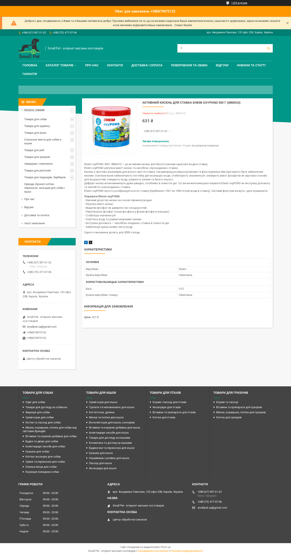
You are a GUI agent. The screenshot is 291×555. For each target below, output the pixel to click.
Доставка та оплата (36, 215)
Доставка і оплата (147, 65)
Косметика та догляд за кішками (110, 442)
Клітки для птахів (164, 417)
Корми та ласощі (227, 402)
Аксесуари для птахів (167, 407)
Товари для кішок (35, 132)
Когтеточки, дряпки (101, 412)
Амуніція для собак (37, 412)
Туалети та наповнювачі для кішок (111, 407)
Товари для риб (34, 150)
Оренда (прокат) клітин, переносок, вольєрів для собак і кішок (44, 187)
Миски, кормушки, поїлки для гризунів (241, 412)
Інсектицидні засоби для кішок (109, 432)
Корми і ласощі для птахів (169, 402)
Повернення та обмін (189, 65)
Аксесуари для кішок (103, 468)
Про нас (92, 65)
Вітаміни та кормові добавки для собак (51, 436)
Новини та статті (251, 65)
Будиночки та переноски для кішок (112, 447)
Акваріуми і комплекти (38, 163)
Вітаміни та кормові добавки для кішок (114, 427)
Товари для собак (35, 119)
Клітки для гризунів (229, 417)
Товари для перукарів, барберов (45, 177)
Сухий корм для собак (39, 417)
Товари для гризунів (37, 157)
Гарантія (30, 74)
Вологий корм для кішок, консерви (112, 422)
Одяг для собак (35, 402)
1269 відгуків (239, 2)
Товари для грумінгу (37, 126)
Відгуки (222, 65)
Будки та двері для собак (41, 441)
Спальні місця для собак (41, 466)
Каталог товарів (59, 65)
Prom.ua (166, 547)
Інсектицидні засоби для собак (45, 446)
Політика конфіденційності (187, 550)
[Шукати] (268, 48)
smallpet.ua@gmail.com (42, 326)
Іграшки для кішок (101, 453)
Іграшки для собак (37, 451)
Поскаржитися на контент (153, 550)
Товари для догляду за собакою (46, 407)
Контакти (115, 65)
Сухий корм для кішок (103, 402)
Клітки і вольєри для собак (43, 456)
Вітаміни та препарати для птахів (174, 412)
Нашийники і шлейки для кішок (109, 458)
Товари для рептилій (37, 170)
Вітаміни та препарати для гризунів (239, 407)
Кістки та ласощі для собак (43, 422)
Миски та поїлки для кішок (106, 417)
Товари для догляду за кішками (109, 437)
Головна (30, 65)
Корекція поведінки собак (42, 471)
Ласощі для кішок (100, 463)
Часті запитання (34, 223)
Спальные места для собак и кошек (42, 141)
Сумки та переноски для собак (45, 461)
